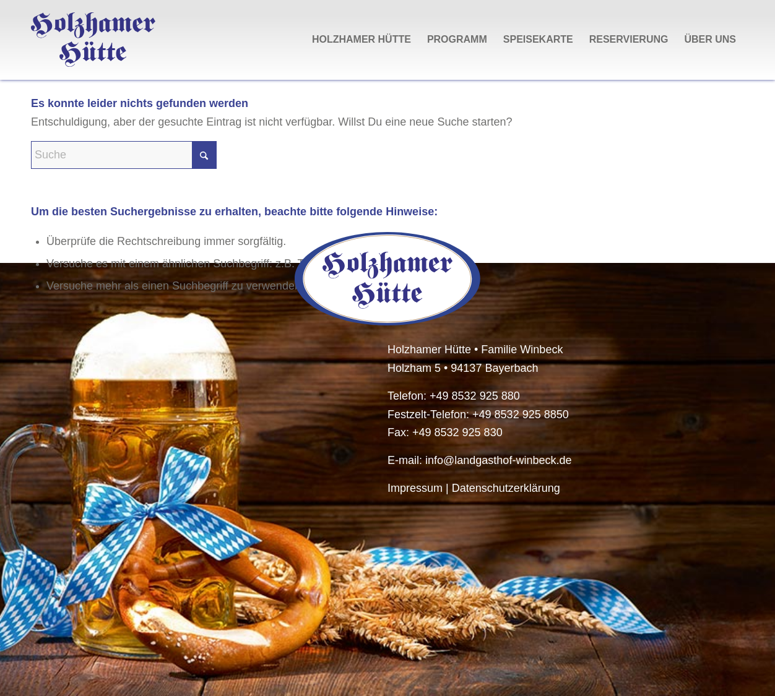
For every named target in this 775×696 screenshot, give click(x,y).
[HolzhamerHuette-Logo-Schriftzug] (93, 39)
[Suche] (124, 155)
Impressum (415, 488)
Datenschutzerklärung (506, 488)
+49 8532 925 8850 (520, 414)
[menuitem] (361, 39)
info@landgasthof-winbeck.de (498, 460)
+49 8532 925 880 (475, 396)
